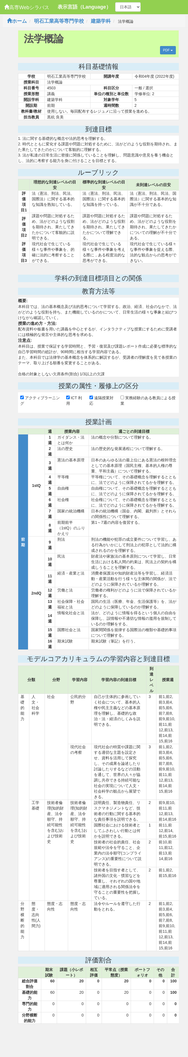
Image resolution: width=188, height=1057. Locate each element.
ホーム (17, 21)
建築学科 (101, 21)
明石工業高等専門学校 (59, 21)
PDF (168, 50)
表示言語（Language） (84, 7)
